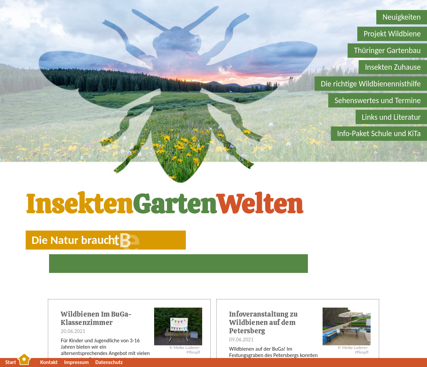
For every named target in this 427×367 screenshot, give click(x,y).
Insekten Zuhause (393, 67)
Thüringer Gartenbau (387, 50)
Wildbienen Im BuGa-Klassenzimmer (96, 318)
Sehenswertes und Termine (378, 100)
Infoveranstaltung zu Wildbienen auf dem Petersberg (263, 322)
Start (10, 362)
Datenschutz (109, 362)
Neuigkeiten (402, 17)
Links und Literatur (391, 117)
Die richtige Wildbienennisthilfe (371, 83)
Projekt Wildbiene (392, 33)
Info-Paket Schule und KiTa (379, 133)
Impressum (76, 362)
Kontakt (49, 362)
